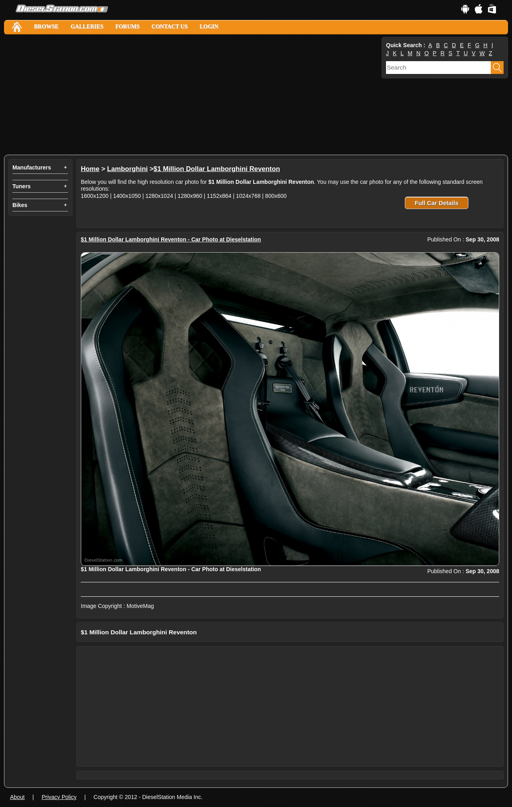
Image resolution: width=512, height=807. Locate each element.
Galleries (86, 27)
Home (90, 169)
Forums (127, 27)
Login (209, 27)
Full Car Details (436, 202)
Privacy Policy (59, 797)
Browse (46, 27)
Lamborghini (127, 169)
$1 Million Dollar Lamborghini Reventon (217, 169)
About (17, 797)
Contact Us (170, 27)
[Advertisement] (192, 95)
